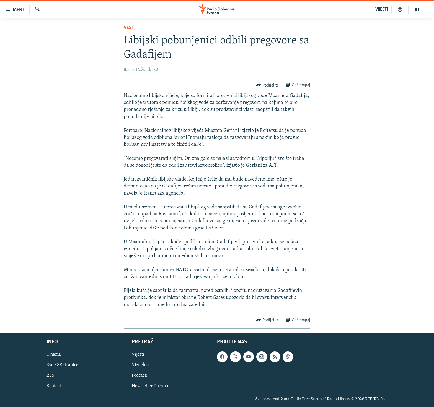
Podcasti (140, 375)
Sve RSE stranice (62, 365)
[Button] (267, 85)
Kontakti (54, 386)
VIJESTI (381, 9)
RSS (50, 375)
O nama (53, 354)
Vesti (130, 27)
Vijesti (138, 354)
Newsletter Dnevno (150, 386)
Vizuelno (140, 365)
